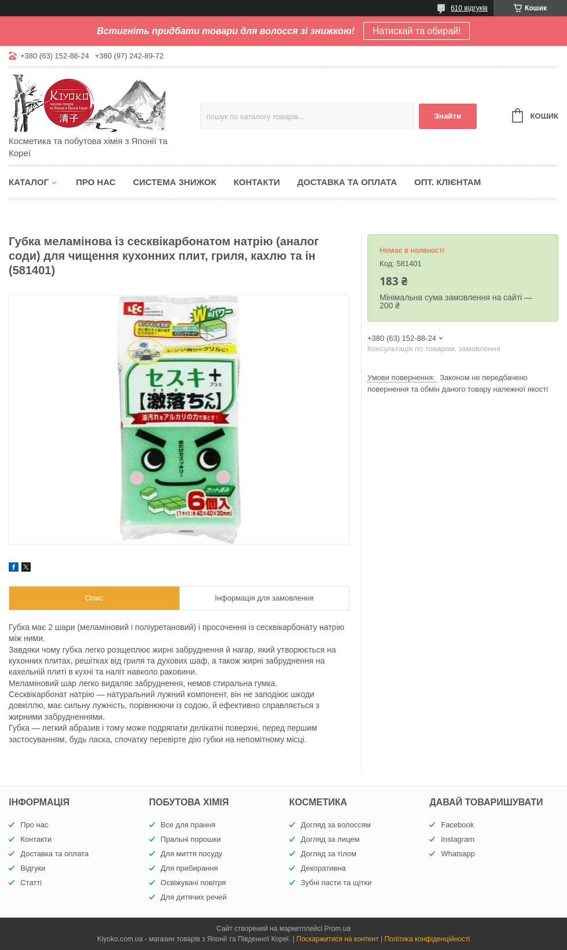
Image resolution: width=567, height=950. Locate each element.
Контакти (257, 182)
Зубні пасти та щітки (336, 882)
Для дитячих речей (194, 897)
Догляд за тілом (328, 853)
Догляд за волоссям (336, 824)
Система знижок (174, 182)
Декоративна (323, 868)
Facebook (457, 824)
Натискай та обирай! (417, 31)
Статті (31, 882)
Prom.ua (338, 929)
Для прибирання (189, 868)
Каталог (29, 182)
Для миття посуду (192, 853)
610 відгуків (469, 8)
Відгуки (32, 868)
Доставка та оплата (347, 182)
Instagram (457, 839)
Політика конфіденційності (427, 939)
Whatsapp (458, 853)
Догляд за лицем (330, 839)
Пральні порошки (191, 839)
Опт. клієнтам (447, 182)
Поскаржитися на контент (337, 939)
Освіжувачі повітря (193, 882)
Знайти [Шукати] (447, 116)
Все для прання (188, 824)
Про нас (96, 182)
